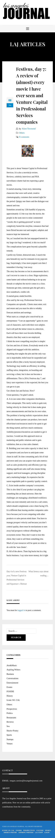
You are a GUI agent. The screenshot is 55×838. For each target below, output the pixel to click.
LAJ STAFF (39, 832)
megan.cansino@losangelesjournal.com (26, 781)
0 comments (24, 137)
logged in (21, 610)
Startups (10, 739)
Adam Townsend (29, 129)
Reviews (10, 722)
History (10, 696)
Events (9, 687)
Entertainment (12, 683)
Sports (9, 735)
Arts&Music (12, 665)
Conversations (12, 678)
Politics (10, 713)
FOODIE (10, 691)
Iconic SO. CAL (13, 700)
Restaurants (11, 718)
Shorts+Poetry (12, 731)
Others (21, 133)
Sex (8, 726)
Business (10, 674)
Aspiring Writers (13, 670)
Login (47, 832)
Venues (9, 744)
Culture (40, 830)
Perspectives (12, 709)
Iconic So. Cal (8, 830)
